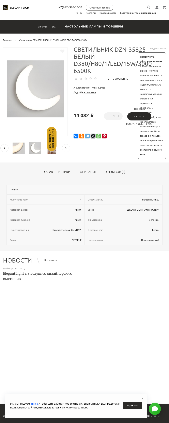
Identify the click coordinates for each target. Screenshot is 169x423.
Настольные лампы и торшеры (106, 26)
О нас (79, 13)
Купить (139, 116)
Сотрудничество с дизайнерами (138, 13)
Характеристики (57, 172)
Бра (61, 26)
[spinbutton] (113, 116)
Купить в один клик (139, 124)
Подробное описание (85, 92)
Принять (132, 405)
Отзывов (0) (115, 172)
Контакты (91, 13)
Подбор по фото (107, 13)
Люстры (37, 26)
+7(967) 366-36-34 (87, 7)
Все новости (50, 260)
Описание (88, 172)
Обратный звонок (116, 7)
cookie (35, 403)
